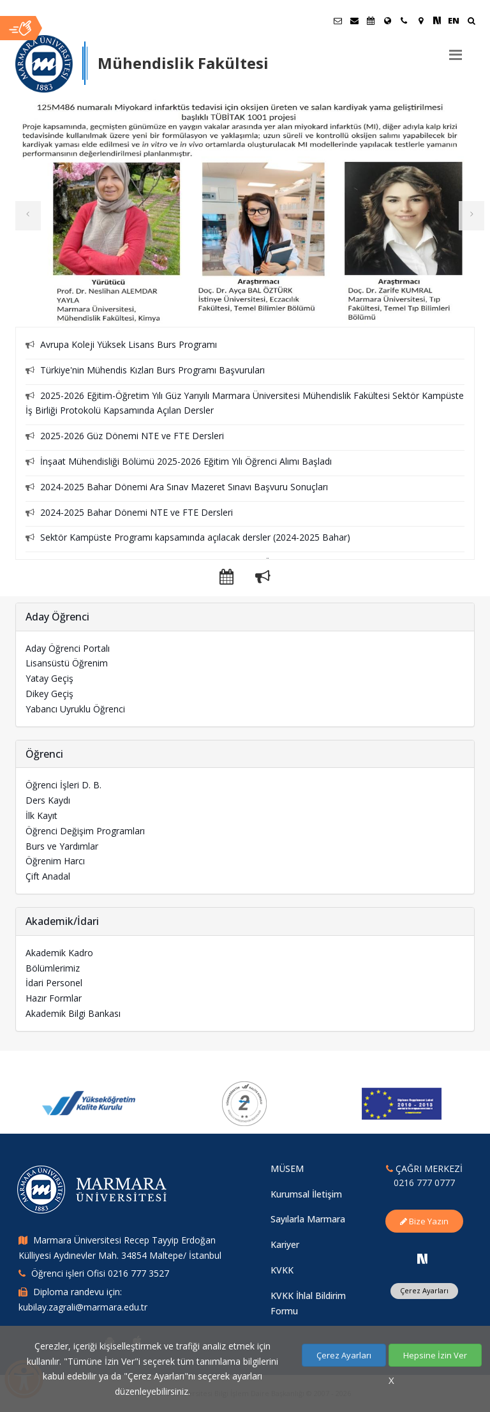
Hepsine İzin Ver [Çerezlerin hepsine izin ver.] (435, 1355)
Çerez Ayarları (343, 1355)
